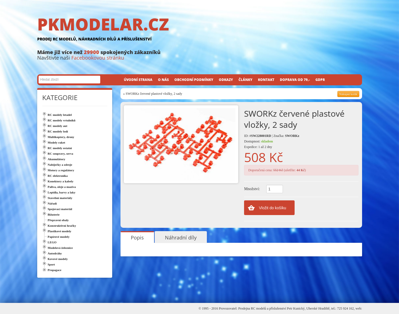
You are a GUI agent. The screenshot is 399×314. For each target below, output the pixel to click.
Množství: (252, 189)
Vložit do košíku (272, 208)
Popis (137, 237)
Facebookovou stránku (97, 57)
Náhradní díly (181, 237)
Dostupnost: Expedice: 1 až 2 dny (258, 144)
